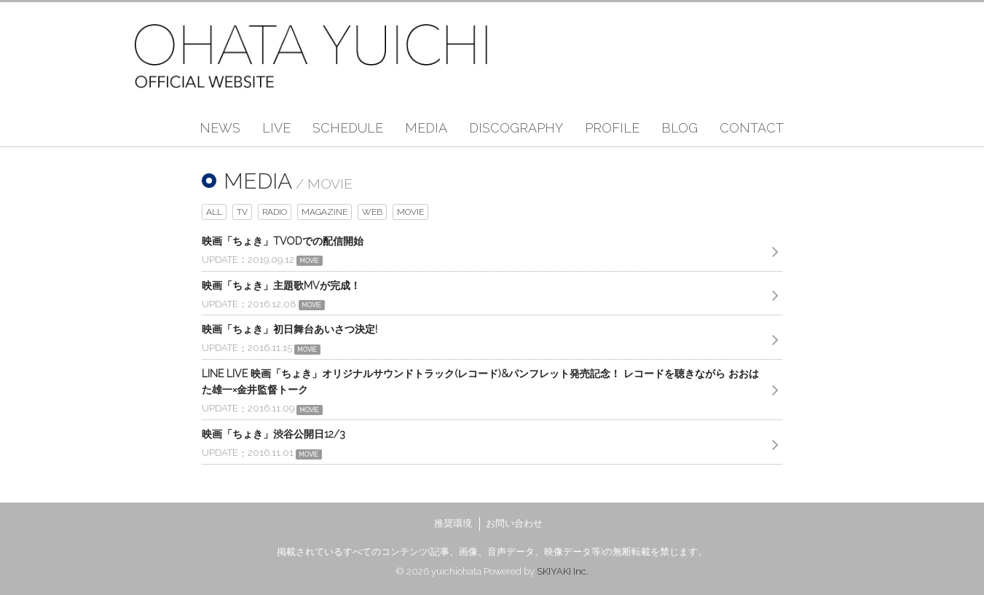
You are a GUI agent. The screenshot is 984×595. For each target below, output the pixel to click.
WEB (372, 212)
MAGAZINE (324, 212)
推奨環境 (453, 523)
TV (242, 212)
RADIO (274, 212)
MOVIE (410, 212)
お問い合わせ (514, 523)
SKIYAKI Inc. (563, 571)
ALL (214, 212)
